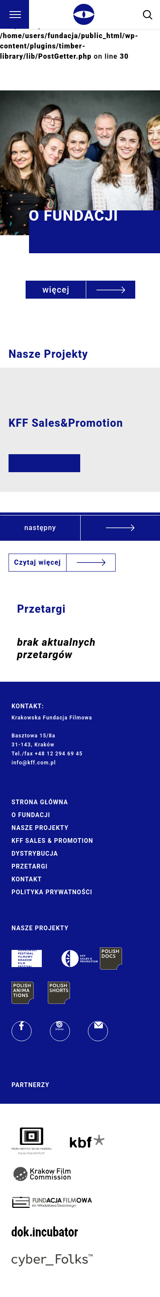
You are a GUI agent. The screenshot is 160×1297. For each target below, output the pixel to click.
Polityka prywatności (52, 892)
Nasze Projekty (40, 827)
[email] (98, 1031)
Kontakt (27, 879)
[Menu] (14, 14)
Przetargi (30, 866)
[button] (80, 527)
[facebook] (22, 1031)
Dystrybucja (35, 853)
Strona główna (40, 802)
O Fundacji (31, 815)
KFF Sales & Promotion (52, 840)
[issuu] (60, 1031)
